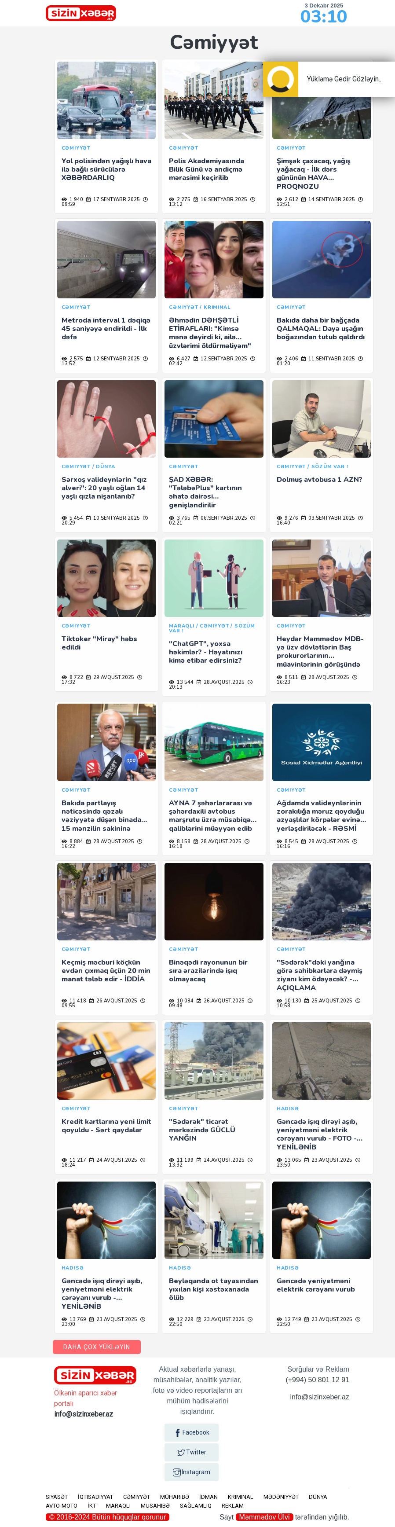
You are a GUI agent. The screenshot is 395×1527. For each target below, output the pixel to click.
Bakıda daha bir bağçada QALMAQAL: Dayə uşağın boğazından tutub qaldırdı (321, 329)
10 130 (289, 1001)
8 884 (72, 841)
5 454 (72, 518)
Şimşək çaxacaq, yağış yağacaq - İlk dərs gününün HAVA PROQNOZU (314, 173)
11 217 (74, 1160)
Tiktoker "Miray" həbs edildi (99, 643)
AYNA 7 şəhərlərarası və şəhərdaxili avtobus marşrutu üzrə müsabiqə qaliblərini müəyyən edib (210, 815)
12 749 (289, 1319)
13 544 (181, 682)
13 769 (74, 1319)
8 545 (287, 841)
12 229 (181, 1319)
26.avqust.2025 (113, 1001)
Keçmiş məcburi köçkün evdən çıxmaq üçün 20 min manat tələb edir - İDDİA (106, 971)
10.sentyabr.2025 (113, 518)
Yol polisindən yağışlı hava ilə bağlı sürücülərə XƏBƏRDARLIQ (106, 169)
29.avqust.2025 (110, 677)
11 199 (181, 1160)
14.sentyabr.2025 (328, 199)
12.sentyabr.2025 (113, 359)
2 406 (287, 359)
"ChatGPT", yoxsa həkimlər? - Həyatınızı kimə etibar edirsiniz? (205, 652)
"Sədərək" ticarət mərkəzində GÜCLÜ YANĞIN (202, 1130)
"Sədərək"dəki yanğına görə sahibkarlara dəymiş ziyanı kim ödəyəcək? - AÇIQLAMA (319, 975)
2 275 (179, 199)
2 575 (72, 359)
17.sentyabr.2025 (113, 199)
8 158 (179, 841)
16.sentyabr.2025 (220, 199)
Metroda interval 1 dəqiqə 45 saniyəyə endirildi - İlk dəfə (106, 329)
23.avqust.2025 (328, 1160)
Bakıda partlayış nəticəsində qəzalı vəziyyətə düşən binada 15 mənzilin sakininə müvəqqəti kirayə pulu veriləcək (101, 824)
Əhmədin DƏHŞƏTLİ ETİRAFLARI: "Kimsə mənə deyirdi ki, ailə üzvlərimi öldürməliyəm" (210, 333)
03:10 (323, 17)
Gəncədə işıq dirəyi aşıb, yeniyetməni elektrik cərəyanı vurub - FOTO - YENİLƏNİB (317, 1134)
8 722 (72, 677)
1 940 (72, 199)
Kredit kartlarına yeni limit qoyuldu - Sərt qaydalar (106, 1126)
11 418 (74, 1001)
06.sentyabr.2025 (220, 518)
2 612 (287, 199)
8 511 (287, 677)
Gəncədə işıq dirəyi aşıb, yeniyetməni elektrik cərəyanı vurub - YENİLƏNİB (102, 1293)
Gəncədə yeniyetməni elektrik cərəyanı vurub (316, 1285)
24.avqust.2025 (113, 1160)
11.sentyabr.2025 (328, 359)
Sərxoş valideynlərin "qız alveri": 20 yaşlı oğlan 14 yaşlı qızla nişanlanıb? (104, 488)
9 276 (287, 518)
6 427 (179, 359)
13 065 (289, 1160)
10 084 (181, 1001)
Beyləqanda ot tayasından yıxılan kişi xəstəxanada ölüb (213, 1289)
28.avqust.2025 (221, 682)
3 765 (179, 518)
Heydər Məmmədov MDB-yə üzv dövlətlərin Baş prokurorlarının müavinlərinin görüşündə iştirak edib (320, 656)
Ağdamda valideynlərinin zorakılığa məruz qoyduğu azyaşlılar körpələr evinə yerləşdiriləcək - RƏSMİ (320, 815)
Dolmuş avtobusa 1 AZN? (319, 480)
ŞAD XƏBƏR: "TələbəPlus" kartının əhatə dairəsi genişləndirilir (205, 492)
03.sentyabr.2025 (328, 518)
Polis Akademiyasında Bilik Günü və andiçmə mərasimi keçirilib (206, 169)
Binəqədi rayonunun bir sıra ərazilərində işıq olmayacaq (208, 971)
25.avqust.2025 (328, 1001)
